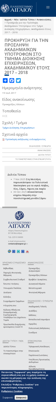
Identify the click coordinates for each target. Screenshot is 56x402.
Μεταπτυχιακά (35, 288)
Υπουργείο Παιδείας (12, 288)
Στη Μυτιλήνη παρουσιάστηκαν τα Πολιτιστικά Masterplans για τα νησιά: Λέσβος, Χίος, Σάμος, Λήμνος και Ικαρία (31, 184)
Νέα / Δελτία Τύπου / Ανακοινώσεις (32, 19)
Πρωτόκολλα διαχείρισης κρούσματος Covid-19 (14, 325)
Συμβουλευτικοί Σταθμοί (14, 279)
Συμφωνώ (8, 397)
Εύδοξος (7, 297)
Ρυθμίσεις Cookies (12, 391)
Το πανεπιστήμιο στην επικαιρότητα (13, 352)
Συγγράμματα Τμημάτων (13, 301)
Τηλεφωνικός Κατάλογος (39, 346)
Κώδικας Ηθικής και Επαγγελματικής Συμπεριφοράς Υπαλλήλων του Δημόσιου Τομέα (14, 315)
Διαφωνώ (21, 397)
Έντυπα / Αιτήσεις (11, 284)
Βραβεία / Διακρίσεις (38, 279)
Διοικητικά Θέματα (37, 284)
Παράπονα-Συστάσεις (38, 355)
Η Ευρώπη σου (9, 305)
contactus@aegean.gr (18, 244)
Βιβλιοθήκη (8, 268)
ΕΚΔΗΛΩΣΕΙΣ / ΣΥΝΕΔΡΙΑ (40, 146)
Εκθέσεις (32, 315)
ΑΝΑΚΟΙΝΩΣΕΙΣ (44, 150)
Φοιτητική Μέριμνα (37, 292)
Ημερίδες (33, 324)
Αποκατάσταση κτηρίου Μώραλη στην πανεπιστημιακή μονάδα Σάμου (29, 195)
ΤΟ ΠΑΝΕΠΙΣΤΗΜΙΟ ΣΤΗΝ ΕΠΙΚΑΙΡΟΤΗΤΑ (33, 159)
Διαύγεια (7, 292)
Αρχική (7, 19)
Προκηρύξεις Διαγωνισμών (34, 269)
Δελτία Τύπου (9, 346)
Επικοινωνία (34, 351)
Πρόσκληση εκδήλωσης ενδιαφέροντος (25, 139)
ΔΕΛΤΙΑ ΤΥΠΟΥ (44, 154)
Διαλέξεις (33, 311)
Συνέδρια (33, 332)
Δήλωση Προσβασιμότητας (37, 367)
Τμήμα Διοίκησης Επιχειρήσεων (18, 127)
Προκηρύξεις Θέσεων (38, 275)
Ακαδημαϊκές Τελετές (38, 306)
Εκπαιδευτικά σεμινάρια (39, 319)
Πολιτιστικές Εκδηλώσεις (39, 328)
